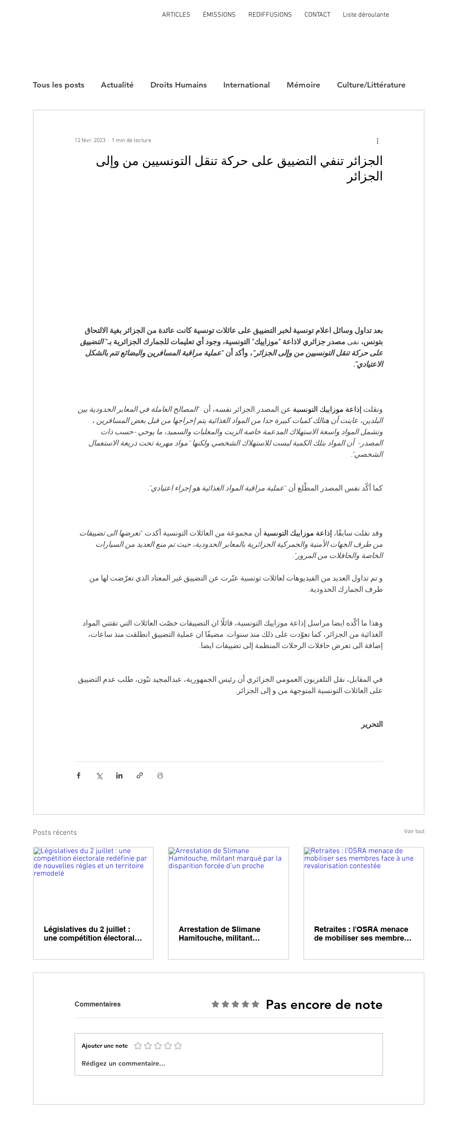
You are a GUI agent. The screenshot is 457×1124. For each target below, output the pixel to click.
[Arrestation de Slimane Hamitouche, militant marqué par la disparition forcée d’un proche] (228, 881)
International (246, 85)
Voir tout (414, 831)
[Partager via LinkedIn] (119, 775)
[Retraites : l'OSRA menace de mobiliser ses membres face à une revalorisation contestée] (364, 881)
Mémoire (303, 85)
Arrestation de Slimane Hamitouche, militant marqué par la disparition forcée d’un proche (223, 933)
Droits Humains (178, 85)
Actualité (117, 85)
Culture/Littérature (371, 85)
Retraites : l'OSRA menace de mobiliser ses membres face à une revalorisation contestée (361, 933)
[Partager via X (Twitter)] (99, 775)
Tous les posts (58, 85)
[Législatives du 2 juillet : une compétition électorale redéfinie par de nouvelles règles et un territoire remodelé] (93, 881)
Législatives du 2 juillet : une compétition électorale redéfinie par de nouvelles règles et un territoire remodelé (91, 933)
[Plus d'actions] (378, 140)
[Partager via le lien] (140, 775)
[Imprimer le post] (160, 775)
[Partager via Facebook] (78, 775)
